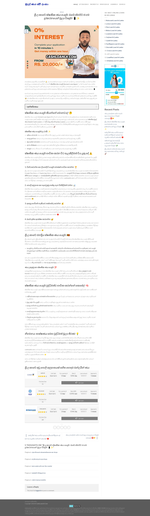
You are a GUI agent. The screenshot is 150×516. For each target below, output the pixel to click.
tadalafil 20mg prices (39, 473)
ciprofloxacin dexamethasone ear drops (45, 452)
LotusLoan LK (84, 4)
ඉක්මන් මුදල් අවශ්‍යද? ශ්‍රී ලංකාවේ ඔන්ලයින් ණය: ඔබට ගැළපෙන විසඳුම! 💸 (114, 143)
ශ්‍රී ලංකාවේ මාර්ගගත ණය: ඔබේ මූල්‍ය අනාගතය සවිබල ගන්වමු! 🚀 (115, 151)
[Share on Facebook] (54, 427)
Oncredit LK (94, 4)
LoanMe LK (114, 4)
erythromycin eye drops (39, 459)
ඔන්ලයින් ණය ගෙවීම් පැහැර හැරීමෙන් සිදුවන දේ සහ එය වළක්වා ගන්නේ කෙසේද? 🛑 (114, 134)
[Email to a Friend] (61, 427)
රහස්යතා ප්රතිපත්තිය (31, 501)
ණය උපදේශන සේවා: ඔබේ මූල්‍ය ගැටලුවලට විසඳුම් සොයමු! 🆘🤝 (113, 116)
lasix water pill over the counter (42, 466)
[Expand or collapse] (96, 106)
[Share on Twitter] (58, 427)
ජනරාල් (75, 4)
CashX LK (122, 4)
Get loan (81, 383)
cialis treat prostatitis (39, 480)
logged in (38, 490)
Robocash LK (104, 4)
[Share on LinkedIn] (68, 427)
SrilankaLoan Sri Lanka (115, 61)
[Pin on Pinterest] (65, 427)
